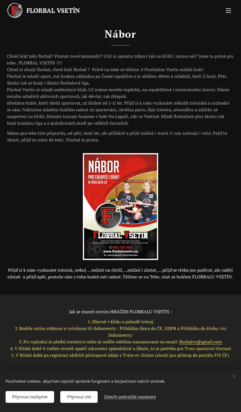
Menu (228, 10)
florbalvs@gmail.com (200, 342)
